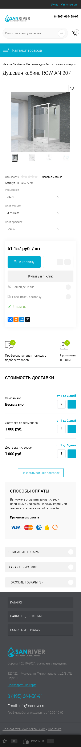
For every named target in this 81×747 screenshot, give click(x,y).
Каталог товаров (22, 50)
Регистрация (69, 4)
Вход (54, 4)
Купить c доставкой (72, 404)
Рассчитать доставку (24, 297)
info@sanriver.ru (32, 706)
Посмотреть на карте (22, 685)
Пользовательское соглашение (24, 729)
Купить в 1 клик (40, 276)
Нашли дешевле (21, 287)
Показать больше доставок (41, 473)
